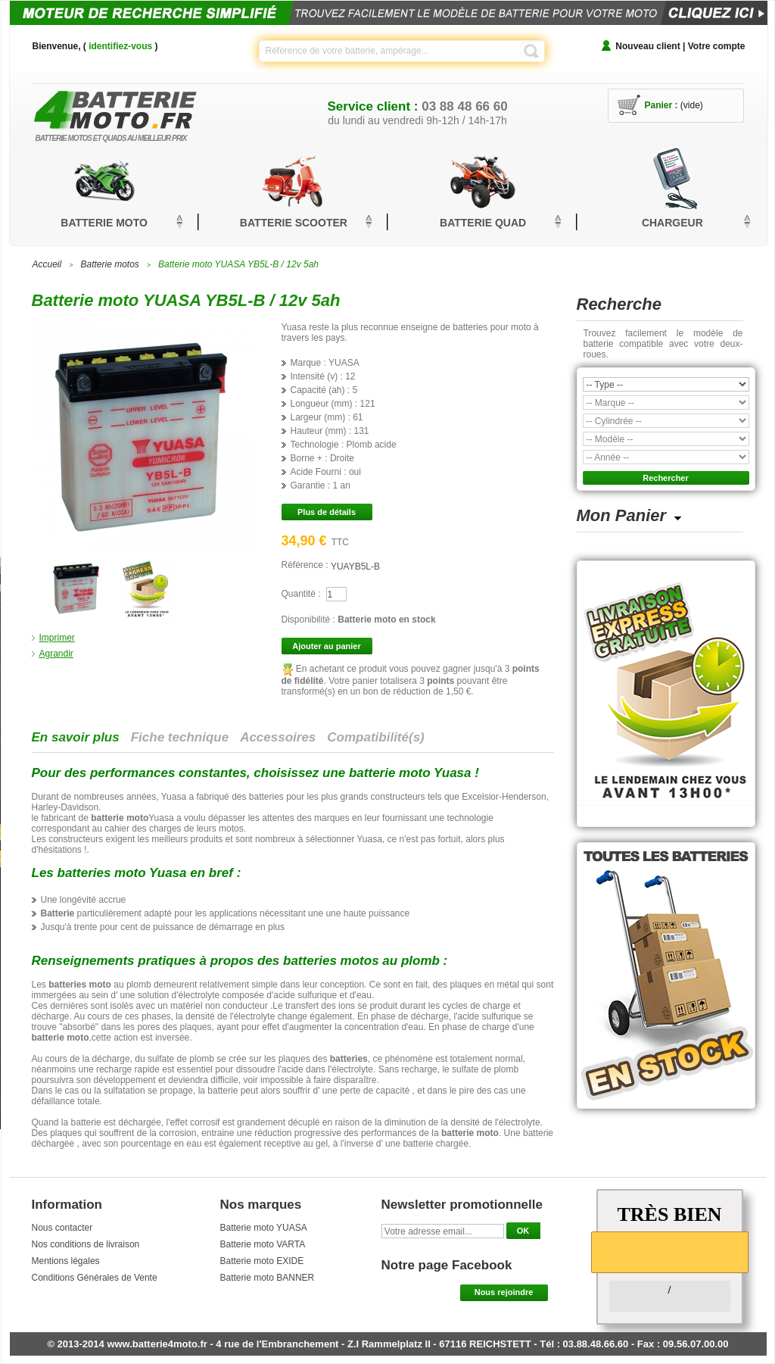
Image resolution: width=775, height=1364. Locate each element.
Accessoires (278, 737)
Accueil (47, 264)
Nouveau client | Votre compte (680, 46)
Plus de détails (326, 512)
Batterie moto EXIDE (262, 1261)
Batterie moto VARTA (263, 1244)
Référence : (306, 565)
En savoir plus (76, 737)
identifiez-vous (120, 46)
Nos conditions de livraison (86, 1244)
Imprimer (57, 637)
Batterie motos (109, 264)
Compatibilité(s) (375, 737)
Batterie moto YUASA (263, 1227)
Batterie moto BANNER (267, 1277)
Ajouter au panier (326, 646)
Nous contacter (62, 1227)
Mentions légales (66, 1261)
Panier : (661, 105)
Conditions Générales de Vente (94, 1277)
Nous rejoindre (504, 1292)
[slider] (669, 1251)
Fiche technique (180, 737)
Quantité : (301, 593)
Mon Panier (622, 515)
